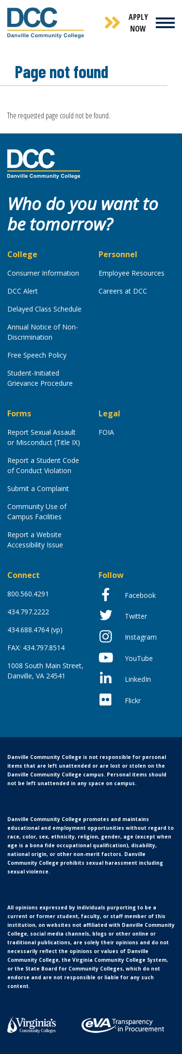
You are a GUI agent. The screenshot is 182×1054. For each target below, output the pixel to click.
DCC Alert (22, 291)
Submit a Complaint (38, 488)
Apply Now (138, 23)
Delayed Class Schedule (44, 308)
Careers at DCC (123, 291)
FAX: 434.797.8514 (36, 647)
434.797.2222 (28, 611)
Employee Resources (132, 273)
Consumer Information (43, 273)
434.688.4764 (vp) (35, 629)
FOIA (106, 432)
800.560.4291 (28, 593)
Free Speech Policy (36, 355)
